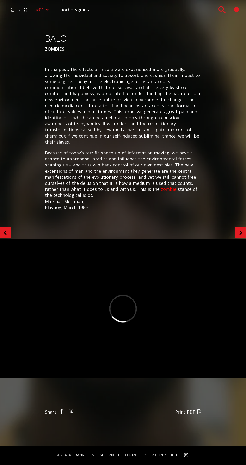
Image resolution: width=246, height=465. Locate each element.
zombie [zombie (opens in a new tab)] (168, 189)
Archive (98, 455)
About (114, 455)
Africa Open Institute (161, 455)
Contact (132, 455)
